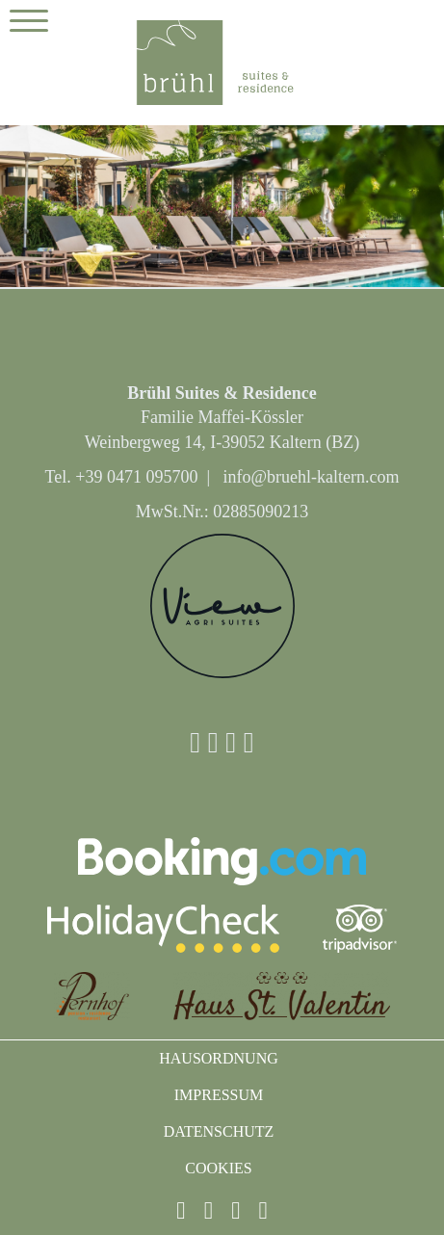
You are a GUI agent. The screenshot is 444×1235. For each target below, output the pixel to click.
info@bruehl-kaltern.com (310, 476)
